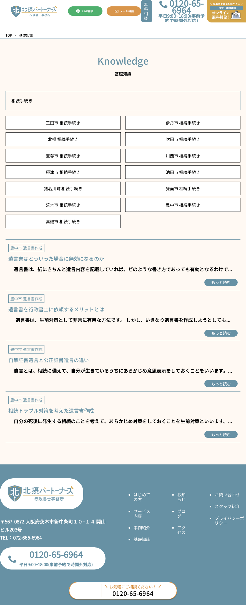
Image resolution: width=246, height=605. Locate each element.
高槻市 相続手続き (63, 221)
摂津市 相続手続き (63, 172)
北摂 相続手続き (63, 139)
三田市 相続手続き (63, 123)
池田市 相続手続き (183, 172)
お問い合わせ (227, 494)
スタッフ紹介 (227, 506)
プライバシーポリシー (229, 520)
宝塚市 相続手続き (63, 156)
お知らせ (181, 497)
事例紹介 (142, 527)
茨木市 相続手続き (63, 205)
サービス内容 (142, 513)
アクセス (181, 530)
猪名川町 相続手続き (63, 188)
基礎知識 (142, 539)
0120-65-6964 (56, 554)
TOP (9, 35)
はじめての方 (142, 497)
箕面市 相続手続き (183, 188)
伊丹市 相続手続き (183, 123)
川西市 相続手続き (183, 156)
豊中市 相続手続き (183, 205)
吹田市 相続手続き (183, 139)
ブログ (181, 513)
